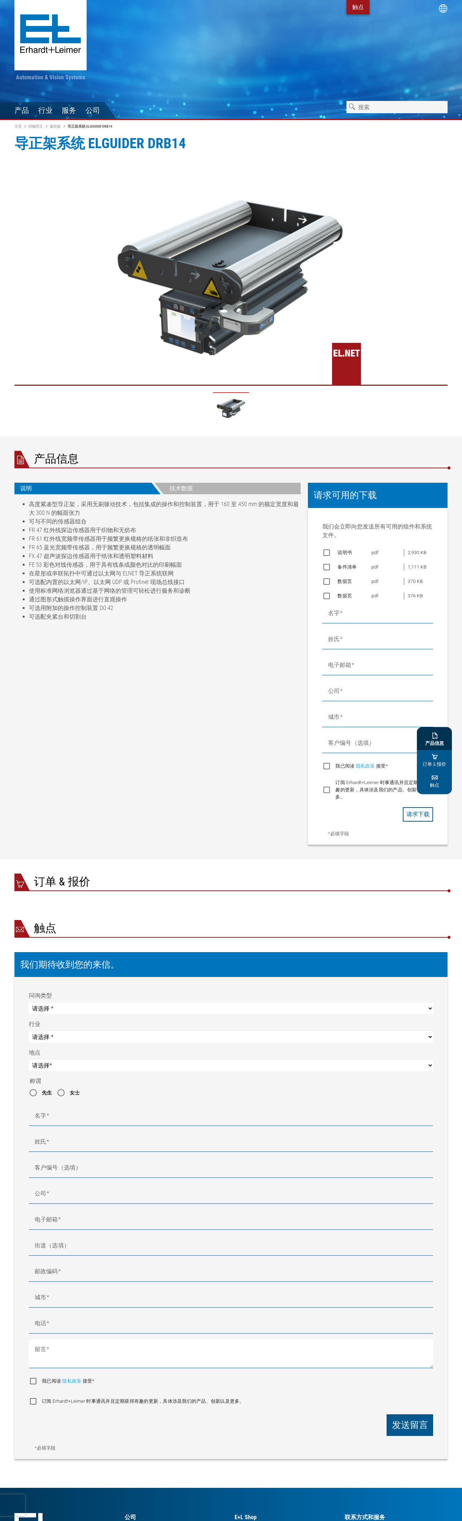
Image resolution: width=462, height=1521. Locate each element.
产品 (21, 110)
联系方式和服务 (365, 1517)
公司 (93, 110)
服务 (69, 110)
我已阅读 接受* (361, 766)
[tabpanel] (157, 563)
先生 (47, 1093)
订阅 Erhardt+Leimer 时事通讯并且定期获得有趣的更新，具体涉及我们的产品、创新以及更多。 (383, 790)
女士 (75, 1093)
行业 (45, 110)
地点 (34, 1052)
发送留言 (410, 1425)
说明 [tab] (26, 488)
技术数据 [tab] (181, 488)
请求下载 (418, 814)
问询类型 (40, 995)
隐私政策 (366, 766)
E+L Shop (246, 1517)
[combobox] (397, 107)
